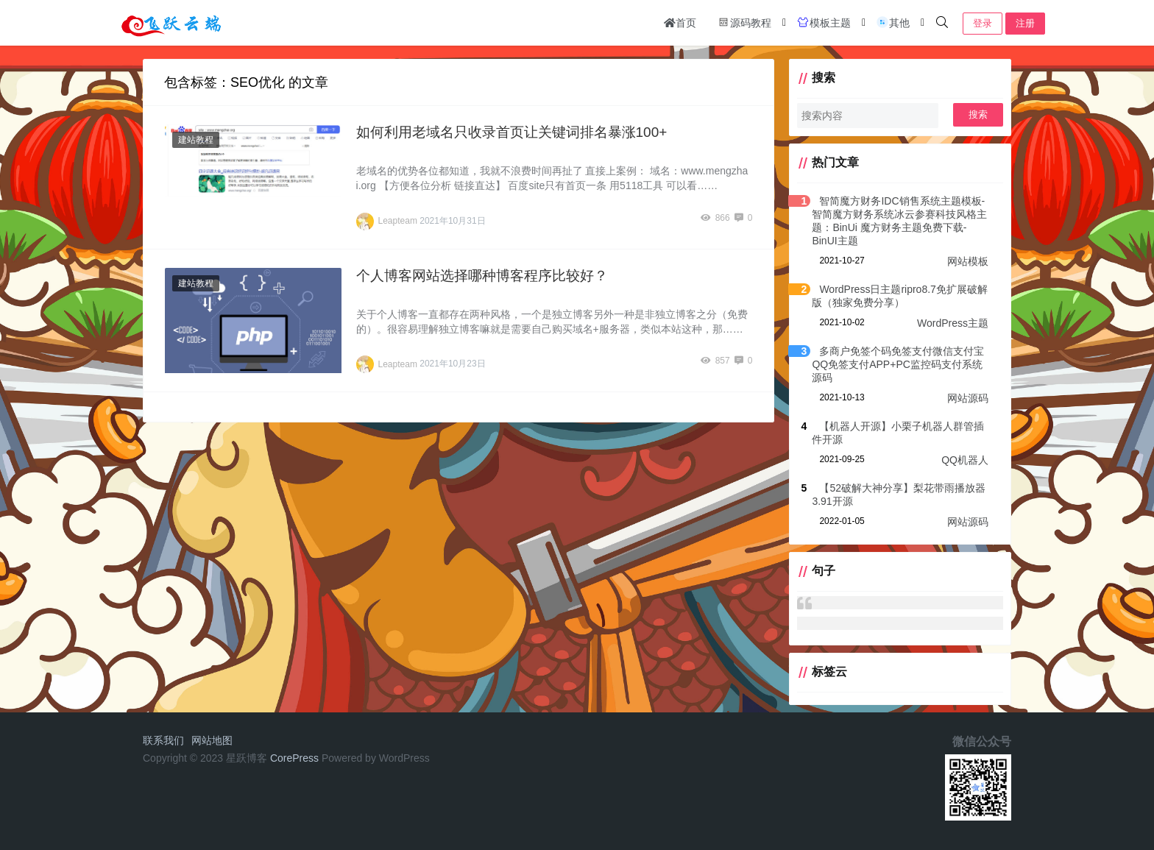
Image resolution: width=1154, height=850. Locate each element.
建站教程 (195, 140)
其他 (893, 22)
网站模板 (967, 261)
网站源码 (967, 398)
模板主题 (823, 22)
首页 (680, 23)
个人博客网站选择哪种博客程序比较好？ (482, 275)
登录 (982, 23)
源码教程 (744, 22)
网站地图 (212, 740)
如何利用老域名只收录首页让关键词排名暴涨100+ (512, 132)
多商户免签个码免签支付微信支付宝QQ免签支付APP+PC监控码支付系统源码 (898, 364)
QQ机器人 (964, 460)
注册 (1025, 23)
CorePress (294, 758)
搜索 (978, 114)
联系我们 (163, 740)
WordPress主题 (952, 323)
